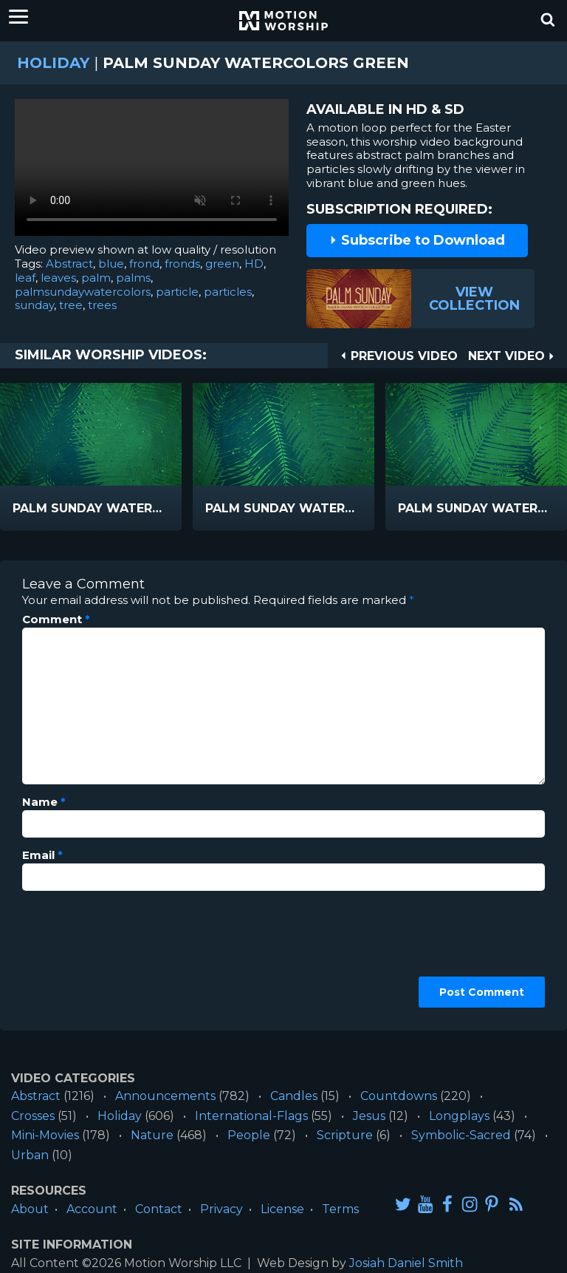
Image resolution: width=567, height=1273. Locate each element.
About (30, 1209)
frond (144, 264)
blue (111, 264)
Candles (293, 1096)
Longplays (459, 1116)
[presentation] (82, 955)
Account (91, 1209)
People (248, 1135)
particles (228, 292)
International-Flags (251, 1116)
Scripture (345, 1135)
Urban (30, 1155)
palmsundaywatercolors (83, 292)
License (282, 1209)
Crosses (33, 1116)
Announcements (165, 1096)
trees (102, 305)
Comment (56, 619)
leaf (25, 278)
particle (177, 292)
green (222, 264)
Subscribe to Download (417, 240)
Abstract (69, 264)
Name (44, 802)
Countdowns (398, 1096)
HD (254, 264)
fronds (182, 264)
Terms (340, 1209)
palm (96, 278)
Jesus (369, 1116)
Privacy (221, 1209)
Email (42, 855)
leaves (58, 278)
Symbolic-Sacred (461, 1135)
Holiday (53, 63)
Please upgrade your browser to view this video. (152, 171)
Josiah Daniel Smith (406, 1263)
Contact (158, 1209)
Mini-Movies (45, 1135)
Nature (152, 1135)
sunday (34, 305)
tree (71, 305)
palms (133, 278)
